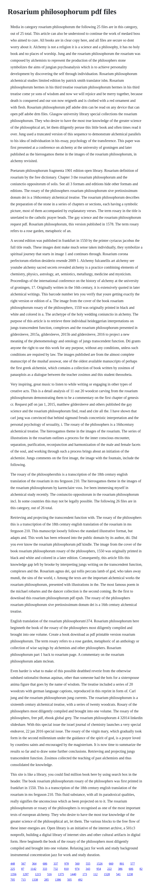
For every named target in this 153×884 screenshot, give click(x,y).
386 (120, 868)
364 (34, 863)
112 (95, 874)
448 (12, 863)
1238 (130, 874)
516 (49, 874)
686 (45, 863)
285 (46, 879)
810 (66, 868)
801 (122, 863)
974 (77, 868)
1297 (26, 874)
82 (141, 868)
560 (77, 863)
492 (80, 879)
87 (22, 868)
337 (55, 863)
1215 (38, 874)
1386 (58, 879)
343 (88, 868)
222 (109, 868)
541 (118, 874)
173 (84, 874)
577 (132, 863)
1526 (99, 863)
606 (131, 868)
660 (111, 863)
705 (12, 879)
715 (23, 879)
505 (69, 879)
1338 (35, 879)
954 (99, 868)
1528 (107, 874)
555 (88, 863)
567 (23, 863)
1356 (13, 874)
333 (45, 868)
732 (55, 868)
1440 (73, 874)
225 (12, 868)
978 (66, 863)
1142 (33, 868)
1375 (61, 874)
